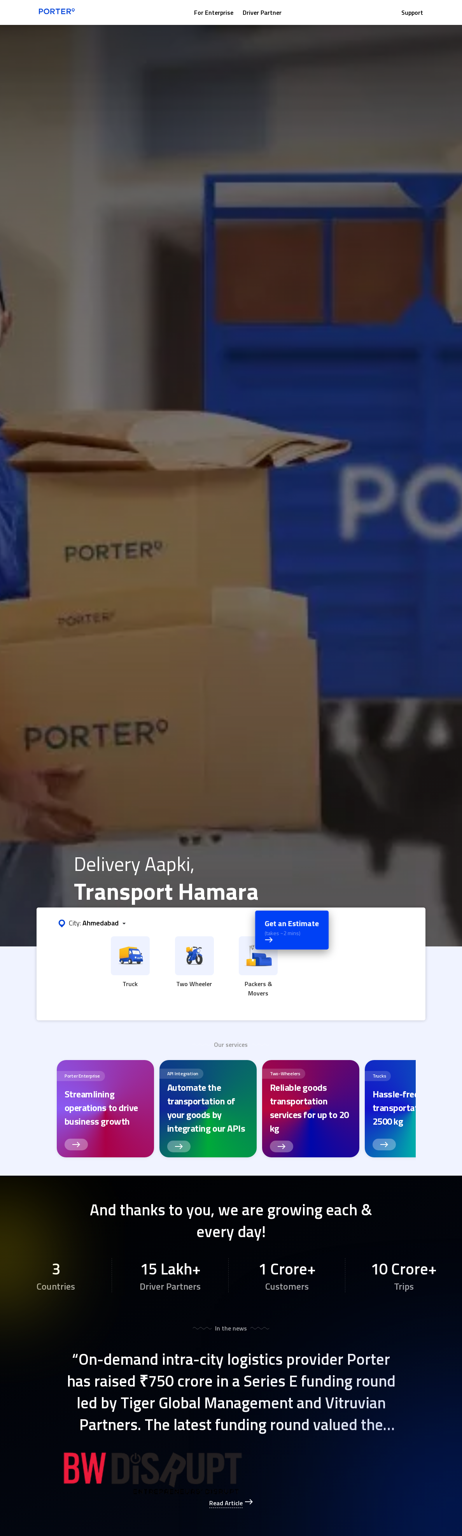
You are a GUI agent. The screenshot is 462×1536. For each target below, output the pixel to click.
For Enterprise (213, 12)
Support (412, 12)
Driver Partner (262, 12)
